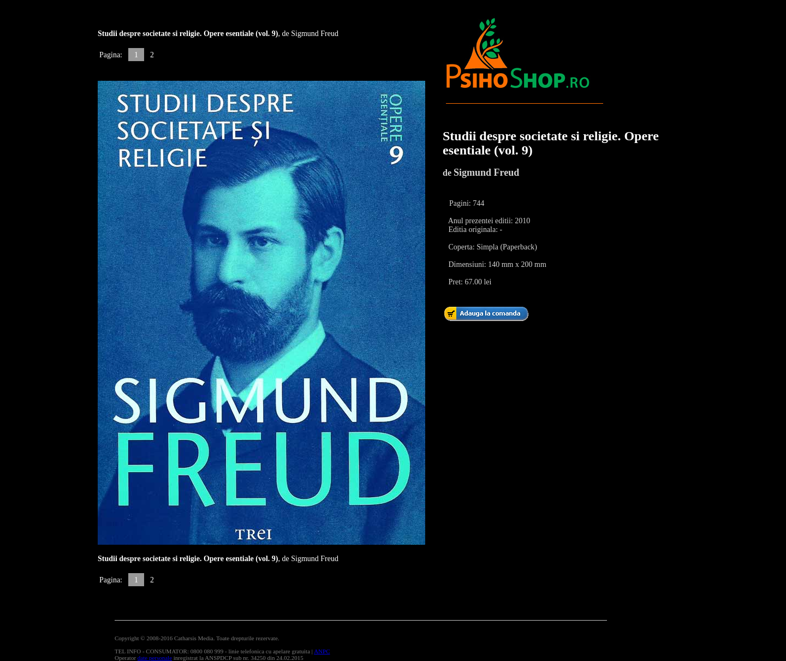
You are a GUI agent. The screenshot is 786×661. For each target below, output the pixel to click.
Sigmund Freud (486, 172)
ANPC (322, 651)
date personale (155, 657)
